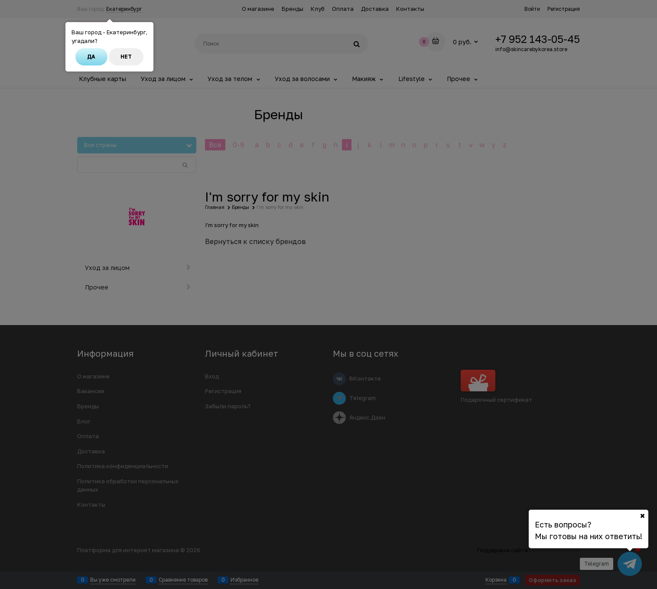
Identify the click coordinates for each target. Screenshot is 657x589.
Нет (126, 56)
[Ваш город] (642, 515)
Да (91, 56)
